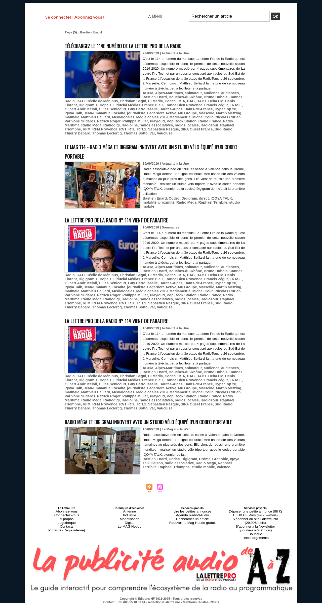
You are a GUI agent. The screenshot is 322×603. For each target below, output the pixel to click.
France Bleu (210, 105)
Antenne (130, 515)
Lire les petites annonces (192, 515)
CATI (158, 101)
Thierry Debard (214, 128)
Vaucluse (117, 131)
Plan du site (148, 600)
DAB (88, 105)
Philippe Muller (140, 120)
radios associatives (148, 124)
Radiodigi (107, 124)
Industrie (129, 518)
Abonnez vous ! (89, 17)
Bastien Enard (154, 196)
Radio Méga (89, 124)
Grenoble (214, 463)
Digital (130, 524)
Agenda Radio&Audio (192, 518)
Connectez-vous (67, 518)
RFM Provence (84, 128)
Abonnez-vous (66, 515)
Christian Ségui (206, 101)
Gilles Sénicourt (160, 109)
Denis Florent (130, 105)
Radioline (124, 124)
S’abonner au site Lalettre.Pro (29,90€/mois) (255, 521)
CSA (79, 105)
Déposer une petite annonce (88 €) (255, 515)
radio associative (168, 467)
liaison (148, 467)
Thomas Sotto (91, 131)
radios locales (176, 124)
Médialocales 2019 (169, 116)
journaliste (164, 113)
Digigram (150, 105)
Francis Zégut (92, 109)
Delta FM (111, 105)
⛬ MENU (154, 16)
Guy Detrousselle (188, 109)
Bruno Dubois (118, 101)
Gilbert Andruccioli (132, 109)
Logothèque (66, 524)
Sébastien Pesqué (138, 128)
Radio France (209, 120)
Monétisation (129, 521)
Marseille (228, 113)
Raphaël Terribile (192, 200)
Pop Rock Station (183, 120)
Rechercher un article (192, 521)
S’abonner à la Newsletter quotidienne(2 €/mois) (255, 526)
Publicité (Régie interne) (66, 530)
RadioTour (197, 124)
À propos (66, 521)
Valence (188, 470)
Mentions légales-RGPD (201, 597)
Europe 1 (166, 105)
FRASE (109, 109)
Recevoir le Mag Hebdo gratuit (192, 524)
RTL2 (118, 128)
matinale (96, 116)
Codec (70, 105)
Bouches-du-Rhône (91, 101)
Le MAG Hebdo (129, 527)
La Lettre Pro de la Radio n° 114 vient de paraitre (130, 217)
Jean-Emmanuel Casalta (135, 113)
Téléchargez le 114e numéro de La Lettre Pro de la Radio (140, 45)
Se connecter (58, 17)
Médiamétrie (194, 116)
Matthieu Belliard (117, 116)
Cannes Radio (142, 101)
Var (106, 131)
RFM (68, 128)
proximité (150, 200)
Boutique (255, 530)
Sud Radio (193, 128)
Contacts (66, 527)
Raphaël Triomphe (221, 124)
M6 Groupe (210, 113)
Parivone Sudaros (91, 120)
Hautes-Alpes (214, 109)
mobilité (232, 196)
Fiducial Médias (187, 105)
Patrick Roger (117, 120)
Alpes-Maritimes (166, 98)
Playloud (161, 120)
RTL (109, 128)
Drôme (199, 463)
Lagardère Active (187, 113)
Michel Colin (215, 116)
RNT (101, 128)
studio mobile (218, 200)
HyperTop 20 (87, 113)
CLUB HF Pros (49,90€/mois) (255, 518)
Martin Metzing (76, 116)
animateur (188, 98)
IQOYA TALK (215, 196)
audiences (222, 98)
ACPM (147, 98)
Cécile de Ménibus (178, 101)
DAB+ (98, 105)
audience (205, 98)
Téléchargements (255, 533)
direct (198, 196)
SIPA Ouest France (168, 128)
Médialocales (143, 116)
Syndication (173, 600)
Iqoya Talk (106, 113)
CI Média (226, 101)
